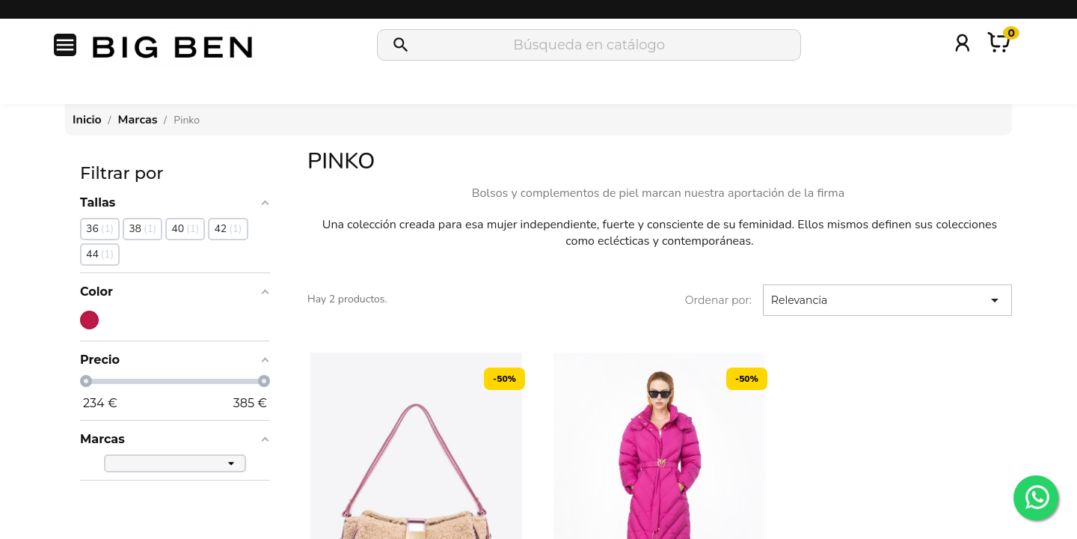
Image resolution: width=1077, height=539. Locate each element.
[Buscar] (589, 45)
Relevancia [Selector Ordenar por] (887, 300)
